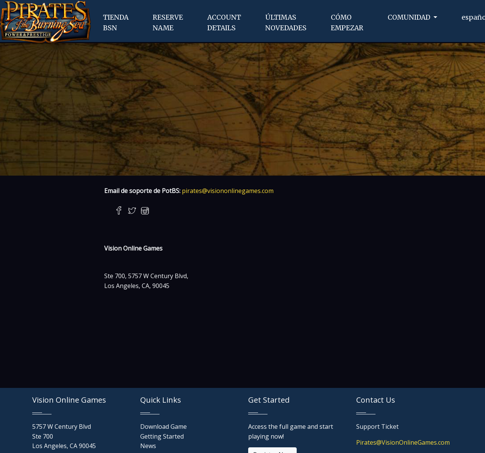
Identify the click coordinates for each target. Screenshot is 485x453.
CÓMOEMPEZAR (347, 22)
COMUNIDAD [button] (410, 17)
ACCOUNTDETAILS (224, 22)
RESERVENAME (168, 22)
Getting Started (162, 436)
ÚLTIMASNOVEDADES (286, 22)
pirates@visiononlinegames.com (228, 191)
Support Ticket (377, 426)
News (148, 446)
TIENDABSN (115, 22)
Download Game (163, 426)
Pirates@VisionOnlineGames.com (403, 442)
